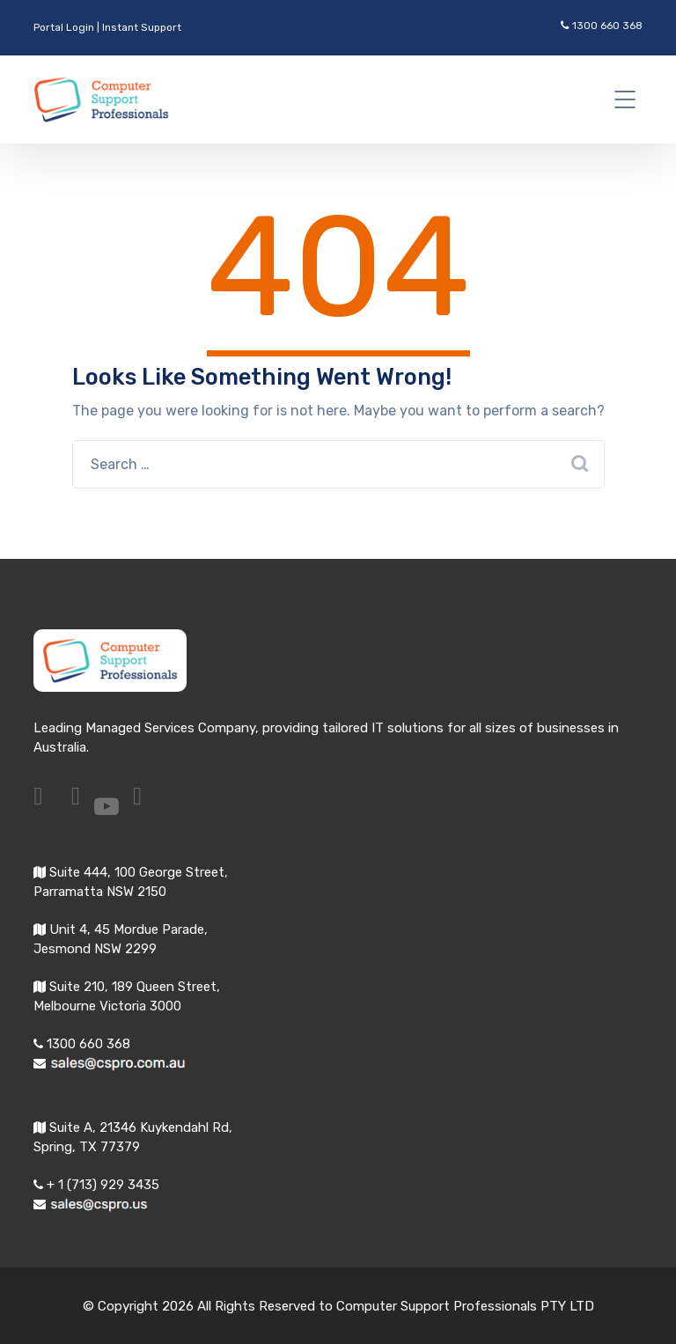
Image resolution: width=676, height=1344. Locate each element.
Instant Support (141, 27)
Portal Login (63, 27)
